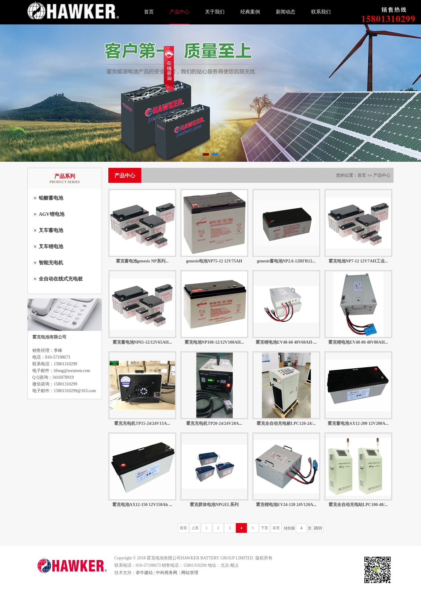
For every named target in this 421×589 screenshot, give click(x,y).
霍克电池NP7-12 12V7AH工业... (358, 261)
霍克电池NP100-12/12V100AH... (214, 342)
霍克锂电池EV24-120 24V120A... (286, 504)
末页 (276, 528)
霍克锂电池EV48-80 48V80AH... (358, 342)
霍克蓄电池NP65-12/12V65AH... (142, 342)
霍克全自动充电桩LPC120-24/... (286, 423)
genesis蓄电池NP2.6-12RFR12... (286, 261)
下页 (264, 528)
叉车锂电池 (51, 246)
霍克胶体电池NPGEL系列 (214, 504)
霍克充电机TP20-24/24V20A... (214, 423)
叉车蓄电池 (51, 230)
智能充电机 (51, 262)
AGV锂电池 (51, 214)
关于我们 (215, 11)
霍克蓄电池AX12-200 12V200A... (358, 423)
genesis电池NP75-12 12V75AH (214, 261)
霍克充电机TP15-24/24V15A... (142, 423)
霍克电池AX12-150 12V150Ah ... (142, 504)
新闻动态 (285, 11)
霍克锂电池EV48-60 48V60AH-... (286, 342)
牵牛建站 (144, 572)
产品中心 (179, 11)
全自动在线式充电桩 (61, 278)
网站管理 (189, 572)
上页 (195, 528)
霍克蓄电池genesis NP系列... (142, 261)
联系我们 (321, 11)
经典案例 (250, 11)
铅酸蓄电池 (51, 198)
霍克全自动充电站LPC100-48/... (358, 504)
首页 (149, 11)
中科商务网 (166, 572)
